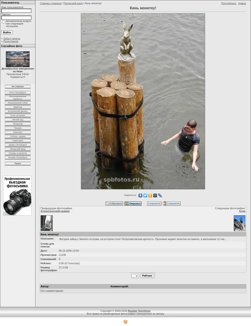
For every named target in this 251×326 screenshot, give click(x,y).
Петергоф (18, 124)
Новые (242, 3)
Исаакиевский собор (18, 103)
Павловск (17, 132)
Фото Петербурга (18, 92)
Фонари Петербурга (17, 157)
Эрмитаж (17, 107)
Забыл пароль (11, 38)
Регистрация (10, 41)
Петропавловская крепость (17, 97)
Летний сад (17, 119)
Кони (242, 211)
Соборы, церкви (18, 136)
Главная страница (50, 3)
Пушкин (17, 128)
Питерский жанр (18, 149)
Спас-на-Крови (17, 115)
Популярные (229, 3)
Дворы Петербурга (18, 145)
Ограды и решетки (18, 153)
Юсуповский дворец (18, 111)
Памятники (17, 140)
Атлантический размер (55, 211)
